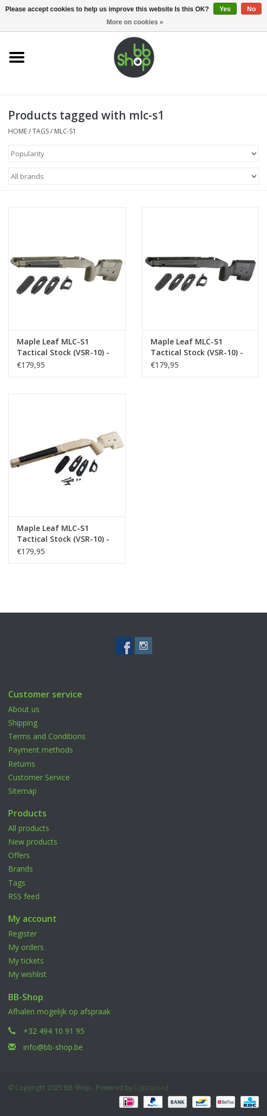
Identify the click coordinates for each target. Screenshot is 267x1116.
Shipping (22, 723)
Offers (19, 855)
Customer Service (39, 777)
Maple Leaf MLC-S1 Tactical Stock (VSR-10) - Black (197, 347)
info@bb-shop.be (53, 1047)
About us (24, 709)
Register (22, 933)
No (251, 9)
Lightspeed (151, 1087)
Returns (21, 764)
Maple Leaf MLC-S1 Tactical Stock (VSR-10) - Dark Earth (63, 533)
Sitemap (22, 791)
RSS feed (24, 896)
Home (17, 131)
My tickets (26, 960)
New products (32, 841)
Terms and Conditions (47, 736)
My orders (26, 947)
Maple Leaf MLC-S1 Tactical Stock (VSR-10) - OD (63, 347)
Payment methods (40, 750)
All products (28, 828)
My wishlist (27, 974)
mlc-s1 (65, 131)
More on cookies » (135, 22)
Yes (225, 9)
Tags (40, 131)
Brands (20, 868)
